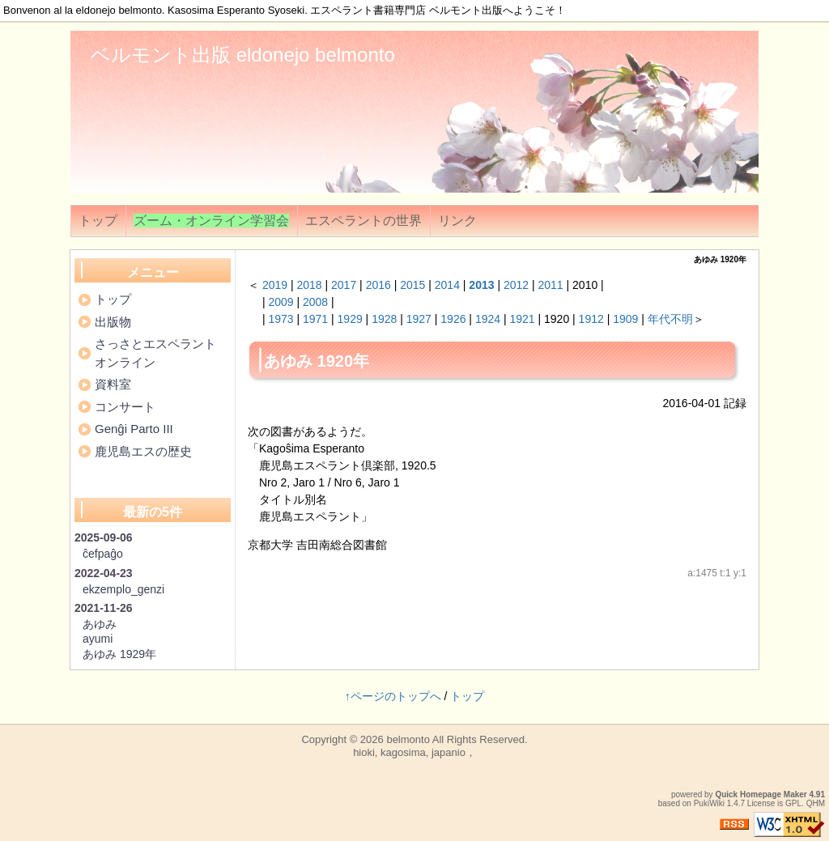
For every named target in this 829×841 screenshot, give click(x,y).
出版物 (113, 322)
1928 (384, 318)
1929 (350, 318)
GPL (793, 803)
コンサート (125, 407)
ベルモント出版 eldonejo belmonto (243, 55)
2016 (378, 284)
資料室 (113, 384)
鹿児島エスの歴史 (143, 451)
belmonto (407, 739)
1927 (419, 318)
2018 (308, 284)
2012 (516, 284)
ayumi (98, 638)
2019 (274, 284)
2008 (315, 301)
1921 (521, 318)
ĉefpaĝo (103, 553)
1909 (625, 318)
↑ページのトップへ (393, 696)
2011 (550, 284)
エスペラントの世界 (363, 220)
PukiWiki (709, 803)
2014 (447, 284)
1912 (591, 318)
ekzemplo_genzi (123, 589)
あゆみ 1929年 (119, 654)
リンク (457, 220)
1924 (487, 318)
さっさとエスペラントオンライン (155, 353)
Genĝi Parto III (134, 428)
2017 (343, 284)
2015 (412, 284)
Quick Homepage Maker (760, 794)
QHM (815, 803)
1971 (315, 318)
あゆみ (100, 624)
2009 (280, 301)
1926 (453, 318)
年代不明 (670, 318)
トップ (98, 220)
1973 (280, 318)
